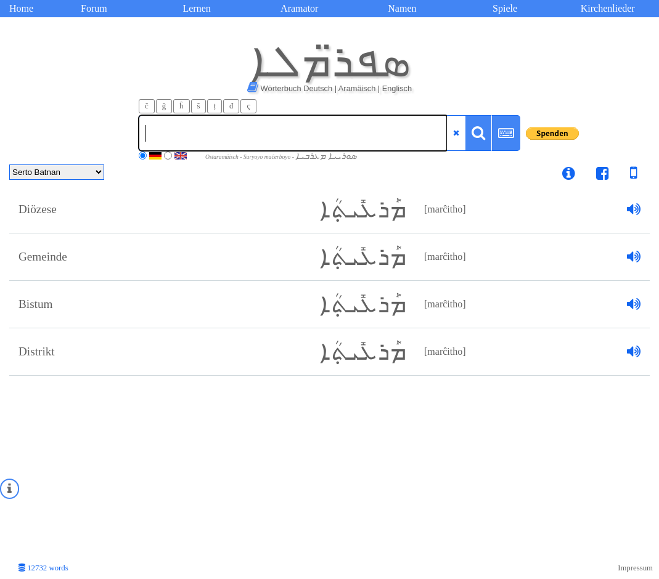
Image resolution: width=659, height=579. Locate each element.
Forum (94, 8)
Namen (402, 8)
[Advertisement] (329, 468)
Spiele (505, 8)
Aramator (299, 8)
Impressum (635, 568)
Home (21, 8)
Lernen (196, 8)
